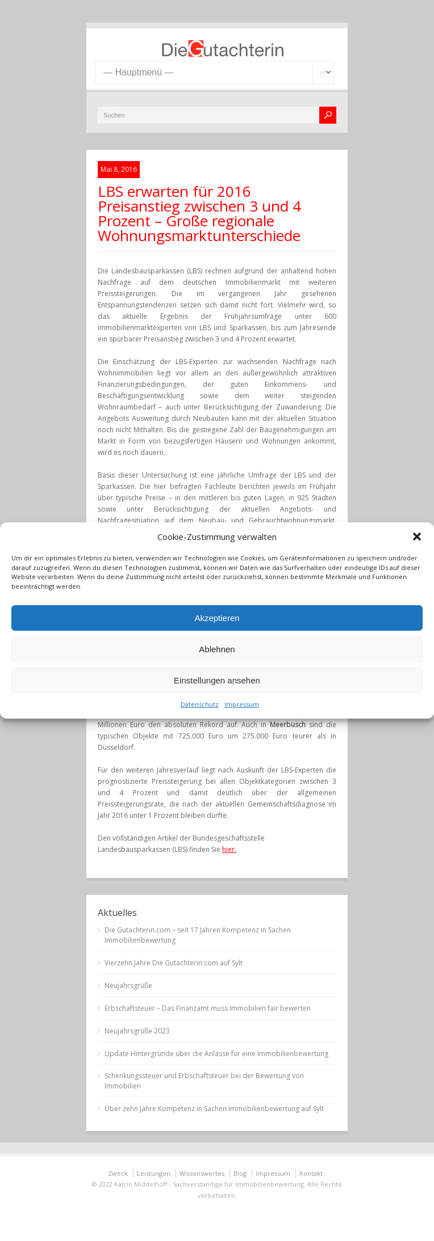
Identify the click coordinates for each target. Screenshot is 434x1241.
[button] (417, 536)
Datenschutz (200, 704)
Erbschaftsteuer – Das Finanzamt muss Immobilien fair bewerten (208, 1008)
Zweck (118, 1173)
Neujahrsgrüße (128, 985)
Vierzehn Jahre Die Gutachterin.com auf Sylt (174, 963)
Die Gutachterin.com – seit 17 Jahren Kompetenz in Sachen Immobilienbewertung (198, 935)
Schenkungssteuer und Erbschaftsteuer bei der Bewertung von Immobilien (204, 1081)
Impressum (241, 704)
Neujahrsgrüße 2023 (137, 1031)
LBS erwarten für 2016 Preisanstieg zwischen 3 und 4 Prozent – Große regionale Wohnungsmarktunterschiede (199, 213)
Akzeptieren (216, 618)
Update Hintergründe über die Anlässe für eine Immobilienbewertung (216, 1053)
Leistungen (153, 1173)
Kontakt (311, 1173)
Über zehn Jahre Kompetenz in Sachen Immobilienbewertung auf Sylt (214, 1108)
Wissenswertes (202, 1173)
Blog (240, 1173)
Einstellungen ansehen (217, 680)
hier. (229, 849)
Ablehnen (217, 649)
